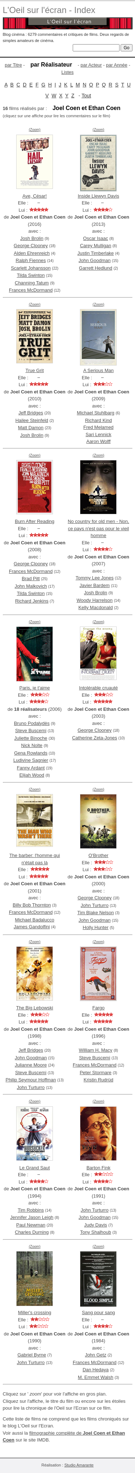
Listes (68, 72)
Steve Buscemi (30, 730)
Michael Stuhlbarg (95, 412)
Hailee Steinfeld (31, 420)
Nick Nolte (31, 745)
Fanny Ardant (31, 768)
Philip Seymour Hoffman (30, 1079)
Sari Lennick (99, 434)
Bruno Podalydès (32, 723)
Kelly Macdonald (95, 607)
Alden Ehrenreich (32, 253)
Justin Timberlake (95, 253)
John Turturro (94, 905)
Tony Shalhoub (95, 1232)
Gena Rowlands (31, 753)
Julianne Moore (31, 1065)
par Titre (13, 65)
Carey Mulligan (95, 245)
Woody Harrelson (95, 600)
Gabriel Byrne (31, 1355)
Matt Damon (31, 427)
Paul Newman (30, 1225)
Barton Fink (98, 1167)
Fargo (98, 1007)
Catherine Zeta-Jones (94, 737)
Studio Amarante (79, 1465)
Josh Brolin (31, 238)
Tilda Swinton (31, 275)
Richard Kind (98, 420)
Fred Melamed (99, 427)
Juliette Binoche (31, 738)
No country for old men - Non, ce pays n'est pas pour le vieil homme (98, 528)
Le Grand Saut (34, 1167)
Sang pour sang (98, 1312)
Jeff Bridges (30, 412)
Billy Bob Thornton (32, 905)
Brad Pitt (31, 578)
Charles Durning (32, 1232)
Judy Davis (95, 1225)
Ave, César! (34, 196)
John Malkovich (31, 586)
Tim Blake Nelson (95, 912)
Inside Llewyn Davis (98, 196)
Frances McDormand (31, 290)
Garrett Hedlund (95, 268)
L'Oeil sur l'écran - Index (49, 10)
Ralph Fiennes (31, 260)
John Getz (95, 1355)
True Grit (35, 370)
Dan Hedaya (95, 1369)
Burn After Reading (34, 521)
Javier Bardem (95, 585)
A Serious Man (98, 370)
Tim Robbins (31, 1210)
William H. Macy (95, 1050)
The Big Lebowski (34, 1007)
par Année (116, 65)
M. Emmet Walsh (95, 1377)
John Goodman (94, 260)
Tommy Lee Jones (95, 578)
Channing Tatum (32, 283)
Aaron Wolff (98, 441)
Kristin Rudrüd (98, 1079)
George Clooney (31, 245)
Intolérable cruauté (98, 688)
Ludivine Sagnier (30, 760)
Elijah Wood (31, 775)
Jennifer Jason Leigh (31, 1217)
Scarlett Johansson (31, 268)
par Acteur (91, 65)
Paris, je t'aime (34, 688)
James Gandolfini (32, 926)
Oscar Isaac (95, 238)
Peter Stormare (95, 1072)
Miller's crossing (34, 1312)
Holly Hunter (96, 927)
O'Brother (98, 855)
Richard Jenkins (32, 601)
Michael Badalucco (34, 920)
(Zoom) (34, 130)
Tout (86, 95)
